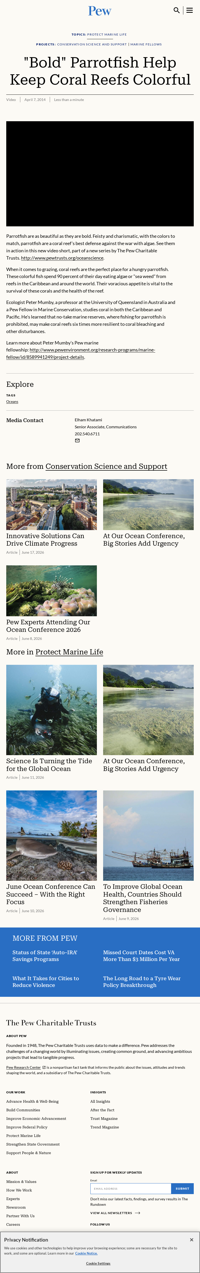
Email (93, 1180)
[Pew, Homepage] (100, 10)
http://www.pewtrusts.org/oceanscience (62, 258)
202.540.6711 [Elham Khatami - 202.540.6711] (87, 433)
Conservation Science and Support (106, 466)
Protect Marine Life (69, 652)
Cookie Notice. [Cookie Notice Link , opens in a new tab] (86, 1253)
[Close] (191, 1239)
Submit (182, 1188)
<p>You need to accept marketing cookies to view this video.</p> (100, 173)
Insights (98, 1092)
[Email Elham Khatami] (77, 440)
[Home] (51, 1023)
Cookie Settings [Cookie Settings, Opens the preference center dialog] (98, 1263)
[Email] (130, 1188)
